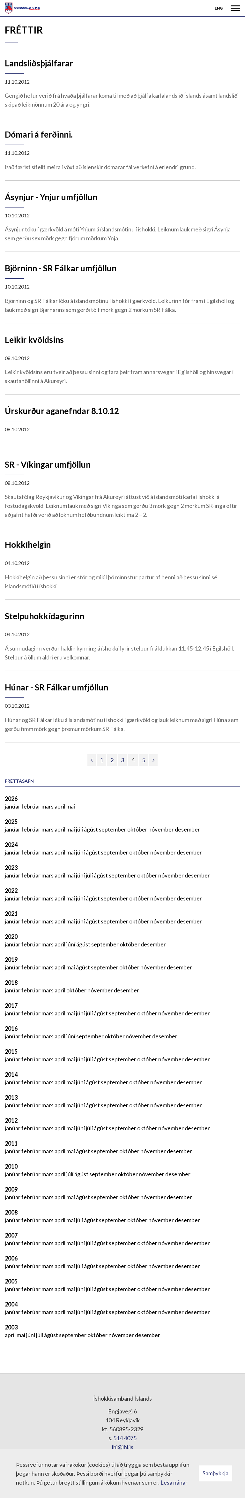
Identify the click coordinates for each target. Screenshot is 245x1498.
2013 (11, 1097)
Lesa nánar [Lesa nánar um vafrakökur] (174, 1482)
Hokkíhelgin (28, 544)
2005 (11, 1281)
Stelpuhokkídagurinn (44, 616)
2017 (11, 1005)
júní (81, 852)
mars (48, 806)
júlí (80, 829)
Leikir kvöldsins (34, 340)
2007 (11, 1235)
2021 (11, 913)
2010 (11, 1166)
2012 (11, 1120)
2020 (11, 936)
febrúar (31, 806)
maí (70, 806)
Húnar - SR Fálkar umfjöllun (56, 687)
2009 (11, 1189)
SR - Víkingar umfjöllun (48, 464)
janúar (13, 806)
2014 (11, 1074)
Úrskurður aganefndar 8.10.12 (62, 411)
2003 (11, 1327)
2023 (11, 867)
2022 (11, 890)
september (113, 829)
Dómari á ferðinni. (39, 134)
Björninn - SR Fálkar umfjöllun (60, 268)
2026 (11, 798)
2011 (11, 1143)
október (137, 829)
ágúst (91, 829)
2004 (11, 1304)
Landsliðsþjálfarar (39, 63)
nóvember (161, 829)
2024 (11, 844)
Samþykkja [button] (215, 1473)
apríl (60, 806)
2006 (11, 1258)
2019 (11, 959)
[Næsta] (153, 760)
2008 (11, 1212)
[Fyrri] (91, 760)
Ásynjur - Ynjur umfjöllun (51, 197)
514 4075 (125, 1438)
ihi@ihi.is (122, 1446)
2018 (11, 982)
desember (187, 829)
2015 (11, 1051)
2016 (11, 1028)
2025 (11, 821)
